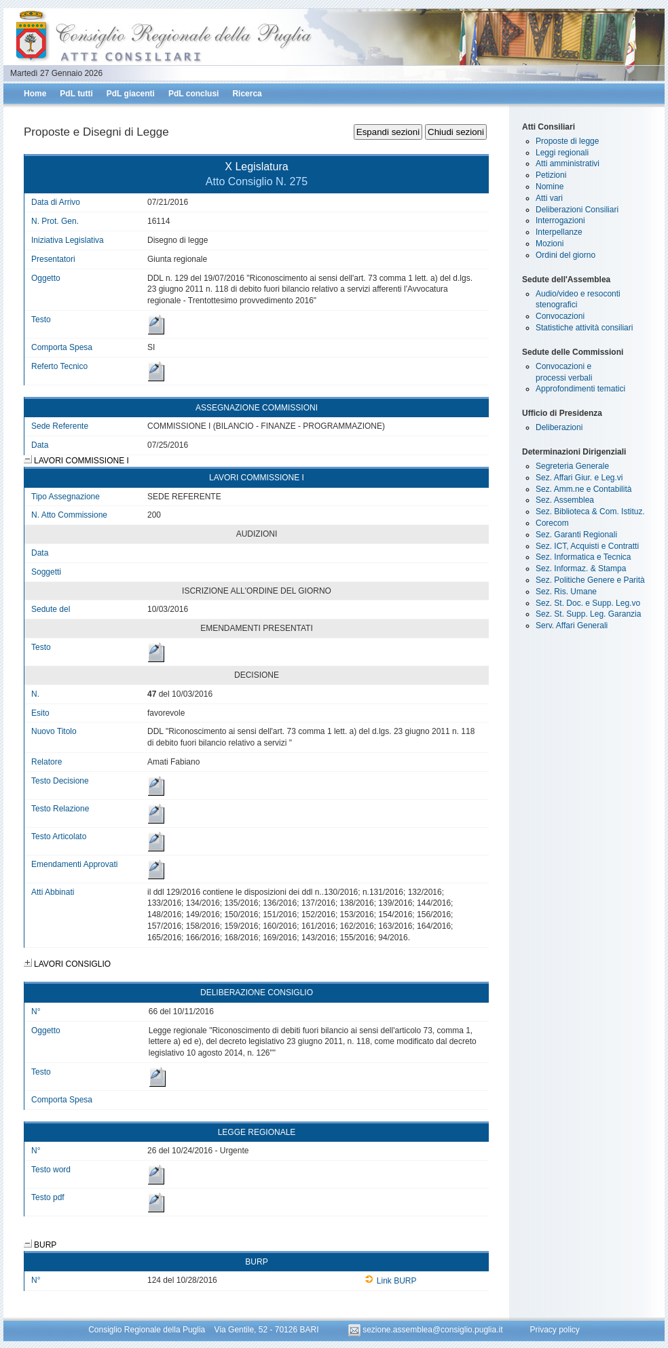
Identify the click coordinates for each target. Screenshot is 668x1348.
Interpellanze (559, 232)
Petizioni (551, 175)
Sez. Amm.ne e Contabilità (583, 489)
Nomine (549, 186)
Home (35, 93)
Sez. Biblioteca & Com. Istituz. (590, 511)
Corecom (552, 523)
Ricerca (246, 93)
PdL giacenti (131, 93)
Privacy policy (554, 1329)
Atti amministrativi (567, 163)
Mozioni (549, 243)
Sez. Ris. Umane (566, 591)
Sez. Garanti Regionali (576, 534)
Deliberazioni (559, 427)
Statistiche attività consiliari (584, 327)
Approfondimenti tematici (580, 388)
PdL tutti (76, 93)
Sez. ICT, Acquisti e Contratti (587, 546)
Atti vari (549, 198)
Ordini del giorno (565, 255)
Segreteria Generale (572, 466)
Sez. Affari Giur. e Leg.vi (579, 477)
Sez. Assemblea (565, 500)
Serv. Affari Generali (572, 625)
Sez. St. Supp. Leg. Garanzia (588, 614)
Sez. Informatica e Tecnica (583, 557)
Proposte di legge (567, 141)
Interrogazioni (560, 220)
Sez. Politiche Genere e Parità (590, 580)
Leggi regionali (562, 152)
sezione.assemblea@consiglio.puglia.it (426, 1329)
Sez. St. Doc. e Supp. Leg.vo (588, 603)
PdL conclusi (193, 93)
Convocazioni (560, 316)
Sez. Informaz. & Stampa (581, 568)
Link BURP (390, 1281)
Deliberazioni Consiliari (577, 209)
